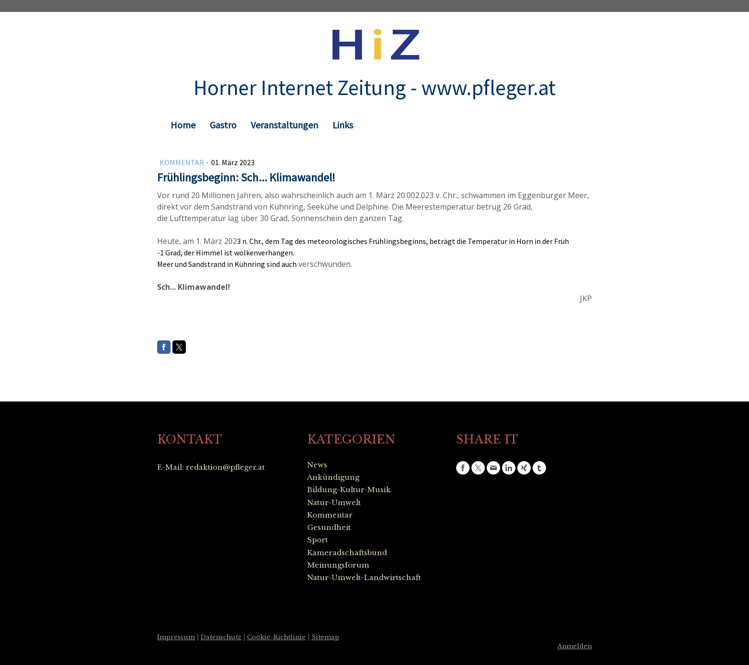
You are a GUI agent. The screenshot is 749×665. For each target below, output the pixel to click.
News (317, 464)
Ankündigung (333, 477)
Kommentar (182, 162)
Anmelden (574, 646)
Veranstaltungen (284, 125)
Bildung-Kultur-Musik (349, 489)
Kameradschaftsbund (347, 552)
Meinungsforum (338, 565)
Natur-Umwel (332, 502)
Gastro (223, 125)
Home (183, 125)
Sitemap (325, 637)
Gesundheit (329, 527)
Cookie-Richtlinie (276, 637)
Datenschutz (221, 637)
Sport (317, 539)
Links (342, 125)
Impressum (176, 637)
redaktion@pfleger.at (225, 467)
